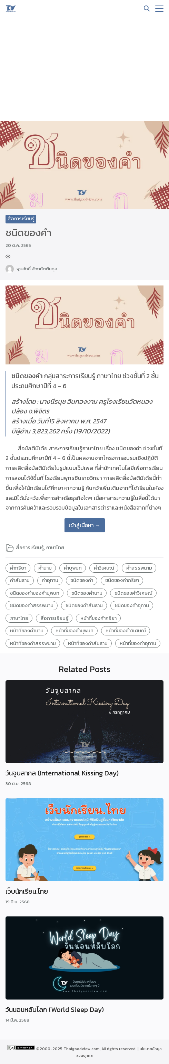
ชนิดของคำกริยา (122, 580)
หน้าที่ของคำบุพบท (74, 630)
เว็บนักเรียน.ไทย (27, 891)
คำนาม (45, 568)
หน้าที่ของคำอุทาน (138, 643)
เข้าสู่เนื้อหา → (85, 525)
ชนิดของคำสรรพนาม (31, 605)
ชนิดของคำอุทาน (132, 605)
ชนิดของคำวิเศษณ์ (133, 593)
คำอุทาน (50, 580)
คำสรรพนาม (139, 568)
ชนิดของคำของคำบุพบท (34, 593)
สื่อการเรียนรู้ (21, 218)
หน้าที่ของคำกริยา (98, 618)
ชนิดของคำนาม (86, 593)
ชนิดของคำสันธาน (84, 605)
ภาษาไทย (55, 547)
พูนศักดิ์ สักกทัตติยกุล (37, 268)
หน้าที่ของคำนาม (26, 630)
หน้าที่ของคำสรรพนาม (33, 643)
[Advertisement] (84, 69)
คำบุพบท (73, 568)
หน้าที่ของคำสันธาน (88, 643)
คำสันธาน (20, 580)
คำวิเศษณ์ (104, 568)
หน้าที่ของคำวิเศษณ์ (126, 630)
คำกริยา (18, 568)
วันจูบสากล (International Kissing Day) (62, 773)
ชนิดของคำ (81, 580)
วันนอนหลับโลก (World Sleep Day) (55, 1009)
